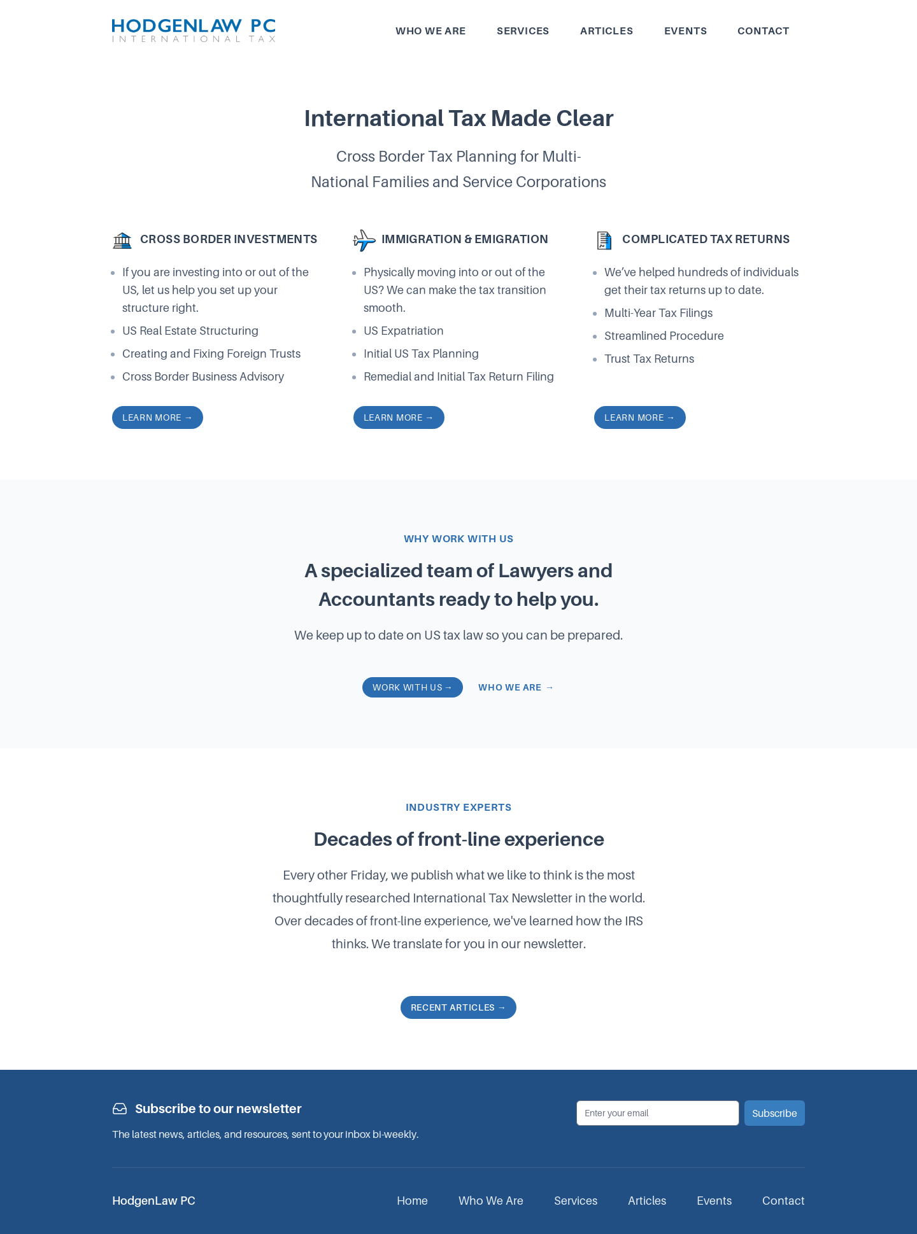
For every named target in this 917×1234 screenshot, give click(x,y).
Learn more (157, 417)
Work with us (413, 687)
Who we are (430, 30)
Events (685, 30)
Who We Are (490, 1200)
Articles (606, 30)
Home (412, 1200)
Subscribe (774, 1113)
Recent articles (459, 1007)
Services (523, 30)
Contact (763, 30)
